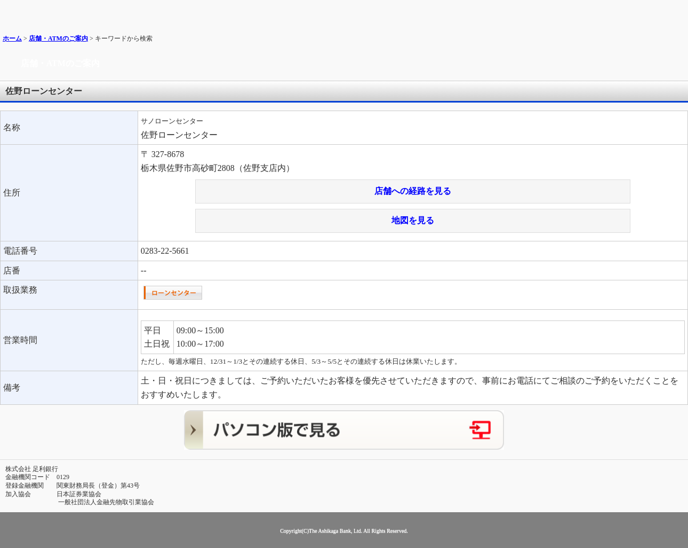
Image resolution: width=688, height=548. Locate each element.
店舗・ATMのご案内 (58, 38)
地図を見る (412, 220)
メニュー (676, 12)
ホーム (12, 38)
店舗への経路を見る (412, 190)
